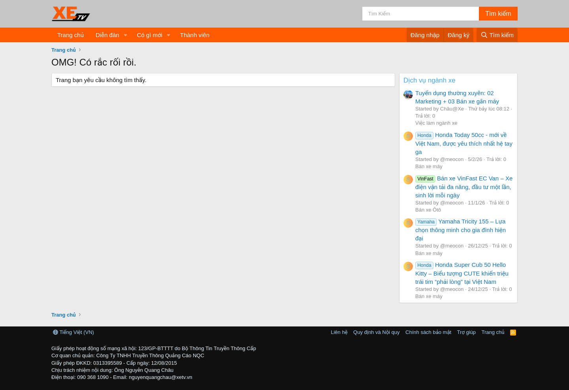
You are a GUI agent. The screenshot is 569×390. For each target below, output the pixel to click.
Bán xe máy (429, 166)
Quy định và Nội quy (376, 332)
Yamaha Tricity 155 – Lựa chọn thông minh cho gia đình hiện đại (460, 230)
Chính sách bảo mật (428, 332)
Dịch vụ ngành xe (429, 80)
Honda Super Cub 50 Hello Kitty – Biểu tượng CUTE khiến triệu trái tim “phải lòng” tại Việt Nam (462, 273)
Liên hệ (339, 332)
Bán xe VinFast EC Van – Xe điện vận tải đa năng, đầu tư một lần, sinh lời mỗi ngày (463, 187)
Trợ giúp (466, 332)
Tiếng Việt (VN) (73, 332)
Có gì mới (149, 35)
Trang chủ (70, 35)
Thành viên (194, 35)
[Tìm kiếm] (420, 14)
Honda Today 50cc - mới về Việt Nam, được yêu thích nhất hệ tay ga (463, 143)
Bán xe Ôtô (428, 210)
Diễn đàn (107, 35)
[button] (125, 35)
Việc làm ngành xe (436, 123)
